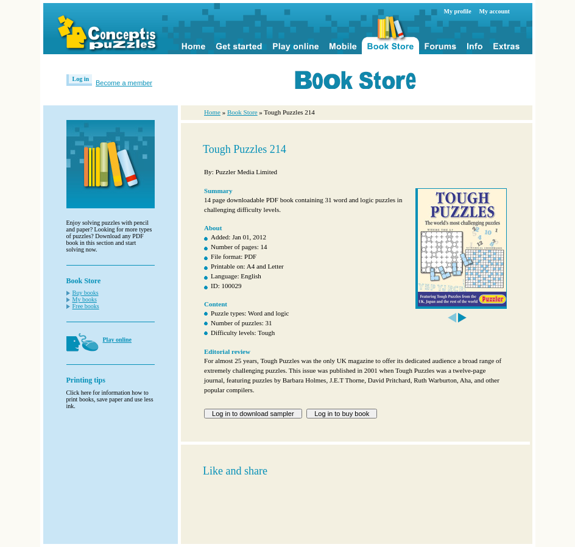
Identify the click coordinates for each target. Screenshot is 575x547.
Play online (117, 339)
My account (494, 11)
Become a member (124, 82)
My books (84, 299)
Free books (85, 306)
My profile (457, 11)
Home (212, 112)
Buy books (85, 292)
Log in (81, 79)
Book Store (242, 112)
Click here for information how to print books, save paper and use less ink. (109, 399)
